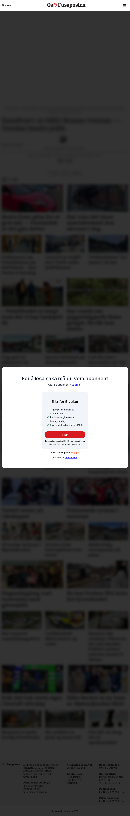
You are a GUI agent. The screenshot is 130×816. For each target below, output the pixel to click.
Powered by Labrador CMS (65, 811)
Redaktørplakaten (33, 786)
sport (65, 173)
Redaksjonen (74, 777)
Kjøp (65, 434)
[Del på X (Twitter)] (65, 160)
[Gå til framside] (66, 5)
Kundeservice (74, 780)
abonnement (71, 457)
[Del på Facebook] (60, 160)
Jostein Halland (76, 768)
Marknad (72, 783)
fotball (53, 173)
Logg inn (65, 384)
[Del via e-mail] (69, 160)
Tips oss (7, 5)
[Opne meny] (124, 5)
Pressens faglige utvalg (36, 783)
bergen (77, 173)
